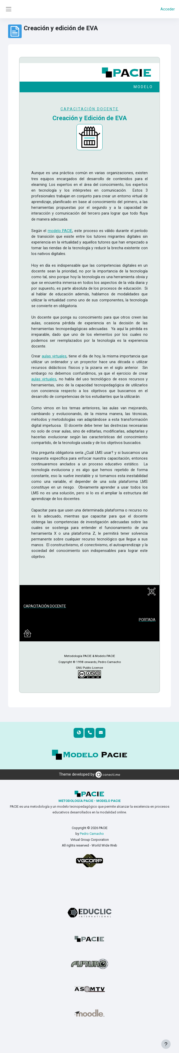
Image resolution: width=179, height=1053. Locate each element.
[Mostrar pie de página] (166, 1044)
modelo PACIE (60, 230)
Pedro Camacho (92, 834)
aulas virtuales (54, 356)
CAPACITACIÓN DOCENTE (90, 109)
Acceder (167, 9)
